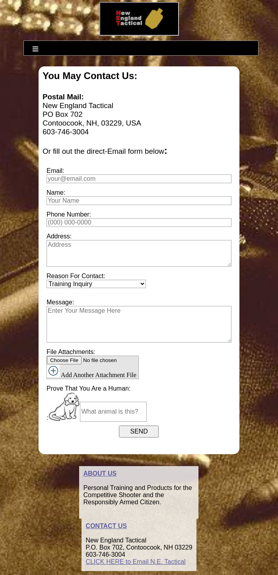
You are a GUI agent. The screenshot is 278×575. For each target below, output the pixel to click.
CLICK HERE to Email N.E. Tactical (135, 561)
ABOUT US (100, 473)
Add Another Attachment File (91, 371)
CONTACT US (106, 526)
